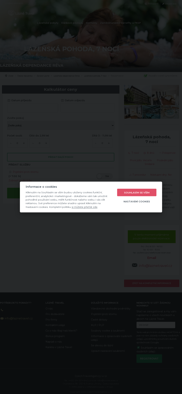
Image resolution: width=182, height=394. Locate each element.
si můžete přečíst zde (84, 206)
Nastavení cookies (137, 201)
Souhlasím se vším (136, 192)
